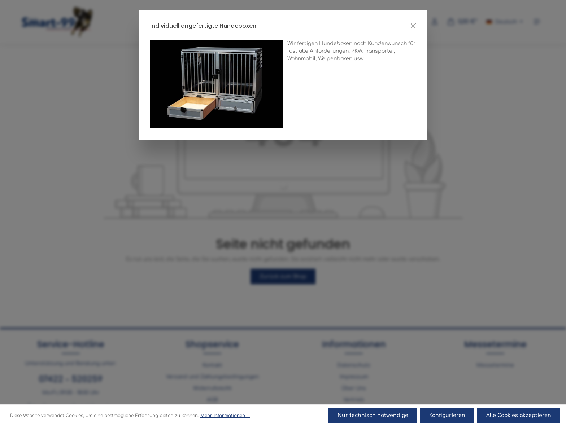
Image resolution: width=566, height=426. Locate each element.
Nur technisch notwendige (373, 415)
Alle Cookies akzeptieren (518, 415)
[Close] (413, 26)
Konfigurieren (447, 415)
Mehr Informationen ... (225, 415)
